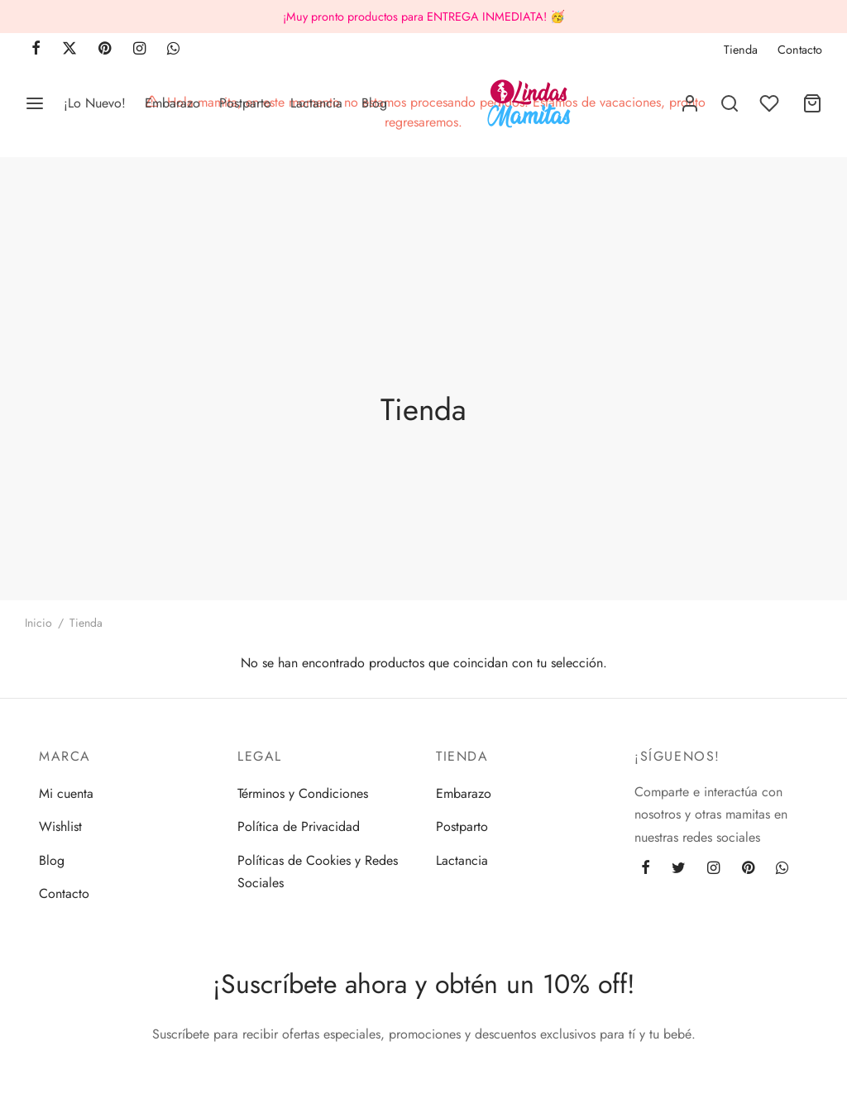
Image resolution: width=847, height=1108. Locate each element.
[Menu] (35, 103)
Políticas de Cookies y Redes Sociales (317, 871)
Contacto (800, 49)
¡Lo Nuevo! (95, 102)
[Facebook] (36, 49)
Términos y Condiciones (302, 793)
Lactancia (316, 102)
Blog (374, 102)
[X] (69, 49)
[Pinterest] (104, 49)
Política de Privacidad (298, 826)
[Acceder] (690, 103)
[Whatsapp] (173, 49)
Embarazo (172, 102)
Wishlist (60, 826)
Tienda (741, 49)
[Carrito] (812, 103)
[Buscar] (729, 103)
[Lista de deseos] (770, 103)
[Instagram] (139, 49)
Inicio (38, 622)
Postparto (245, 102)
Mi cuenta (66, 793)
